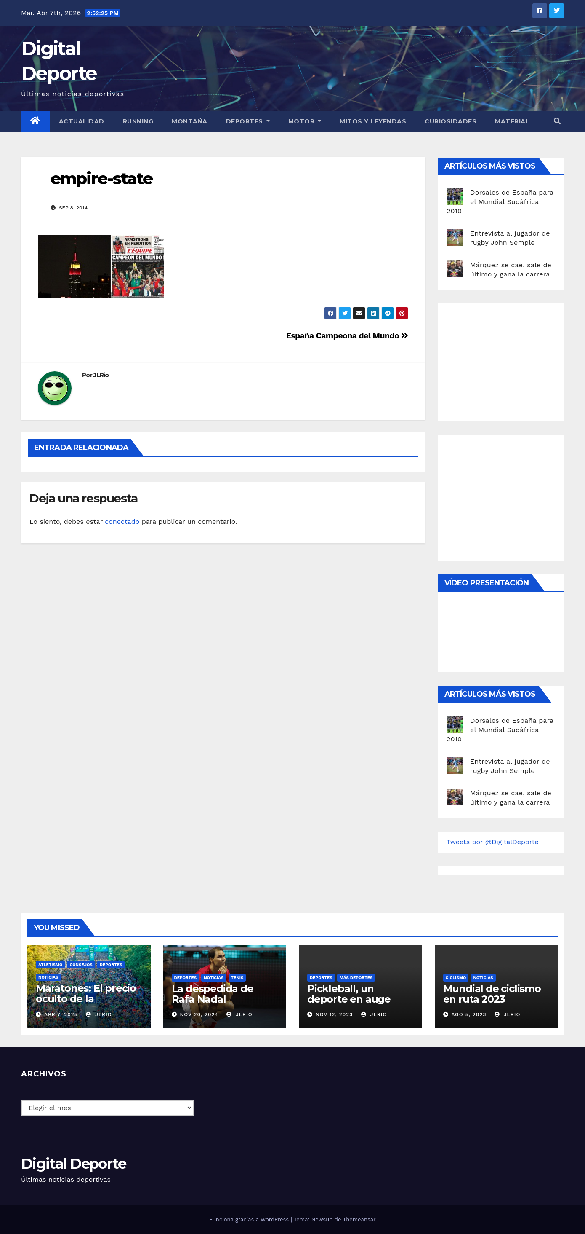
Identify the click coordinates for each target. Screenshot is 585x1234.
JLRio (101, 375)
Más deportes (356, 977)
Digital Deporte (73, 1163)
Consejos (80, 964)
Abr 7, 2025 (61, 1014)
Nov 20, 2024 (199, 1014)
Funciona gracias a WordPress (249, 1219)
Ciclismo (456, 977)
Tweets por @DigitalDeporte (493, 842)
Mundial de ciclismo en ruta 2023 (492, 993)
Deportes (248, 121)
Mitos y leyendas (373, 121)
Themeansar (359, 1219)
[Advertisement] (510, 360)
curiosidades (450, 121)
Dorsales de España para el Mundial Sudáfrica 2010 (500, 201)
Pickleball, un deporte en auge (349, 993)
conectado (122, 522)
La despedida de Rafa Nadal (212, 993)
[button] (557, 121)
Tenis (237, 977)
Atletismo (50, 964)
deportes (111, 964)
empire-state (101, 178)
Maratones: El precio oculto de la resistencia (86, 998)
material (512, 121)
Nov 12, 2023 (334, 1014)
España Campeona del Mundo (347, 336)
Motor (305, 121)
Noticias (48, 977)
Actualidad (81, 121)
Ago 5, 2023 (468, 1014)
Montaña (189, 121)
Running (138, 121)
